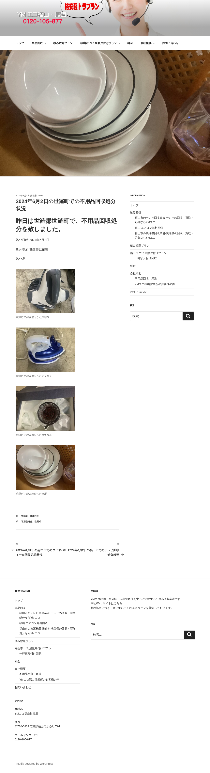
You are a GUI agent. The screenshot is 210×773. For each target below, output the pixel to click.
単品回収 (39, 43)
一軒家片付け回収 (146, 258)
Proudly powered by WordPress (34, 763)
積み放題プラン (63, 43)
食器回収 (34, 516)
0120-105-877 (23, 739)
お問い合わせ (170, 43)
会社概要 (148, 43)
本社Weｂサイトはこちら (106, 603)
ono (40, 195)
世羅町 (24, 516)
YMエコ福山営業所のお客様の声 (155, 284)
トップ (20, 43)
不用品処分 (26, 521)
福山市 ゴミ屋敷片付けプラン (100, 43)
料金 (130, 43)
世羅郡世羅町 (38, 249)
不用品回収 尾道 (146, 278)
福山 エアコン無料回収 (149, 227)
